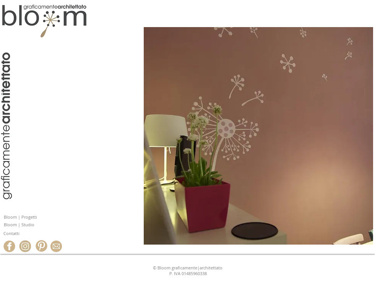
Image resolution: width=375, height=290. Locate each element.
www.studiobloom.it (48, 98)
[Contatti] (35, 233)
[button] (258, 136)
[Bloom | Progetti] (36, 217)
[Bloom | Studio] (36, 225)
